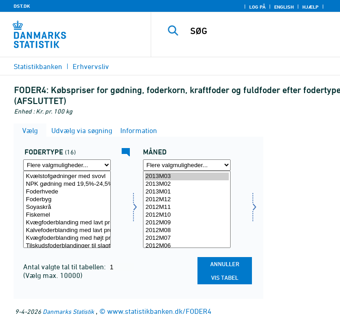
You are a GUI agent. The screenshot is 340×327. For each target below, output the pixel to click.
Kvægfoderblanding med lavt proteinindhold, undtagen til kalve (67, 223)
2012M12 (187, 199)
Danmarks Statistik (68, 311)
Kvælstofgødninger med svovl (67, 176)
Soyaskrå (67, 207)
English (284, 7)
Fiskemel (67, 215)
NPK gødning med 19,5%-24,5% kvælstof (67, 184)
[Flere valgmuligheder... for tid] (187, 165)
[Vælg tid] (187, 209)
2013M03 (187, 176)
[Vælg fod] (67, 209)
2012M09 (187, 223)
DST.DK (22, 6)
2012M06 (187, 246)
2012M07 (187, 238)
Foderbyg (67, 199)
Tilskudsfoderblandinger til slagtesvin (67, 246)
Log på (257, 7)
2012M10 (187, 215)
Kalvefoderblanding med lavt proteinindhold (67, 230)
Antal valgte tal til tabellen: (65, 267)
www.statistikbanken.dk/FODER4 (159, 311)
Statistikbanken (38, 66)
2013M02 (187, 184)
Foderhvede (67, 192)
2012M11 (187, 207)
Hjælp (310, 7)
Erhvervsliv (91, 66)
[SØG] (261, 31)
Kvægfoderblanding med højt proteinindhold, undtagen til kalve (67, 238)
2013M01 (187, 192)
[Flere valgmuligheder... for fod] (67, 165)
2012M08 (187, 230)
